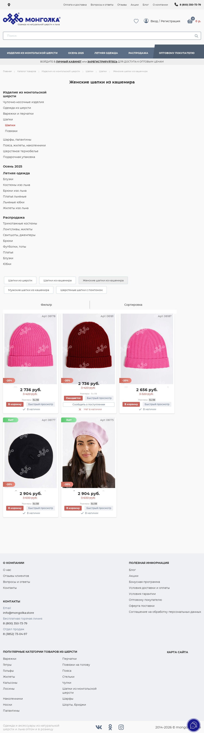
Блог (132, 570)
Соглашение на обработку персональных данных (165, 612)
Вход (154, 21)
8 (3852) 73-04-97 (15, 634)
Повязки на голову (76, 665)
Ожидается (73, 397)
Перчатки (69, 659)
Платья (8, 252)
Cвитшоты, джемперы (19, 235)
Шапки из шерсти (20, 280)
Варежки (9, 659)
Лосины (9, 688)
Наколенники (13, 698)
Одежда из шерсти (17, 108)
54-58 (36, 400)
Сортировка (133, 304)
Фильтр (46, 304)
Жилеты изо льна (15, 208)
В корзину (15, 404)
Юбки (7, 264)
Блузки (8, 179)
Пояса (66, 670)
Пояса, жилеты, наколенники (24, 145)
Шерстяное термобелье (20, 151)
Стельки (68, 676)
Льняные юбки (14, 202)
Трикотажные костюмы (20, 223)
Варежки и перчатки (18, 113)
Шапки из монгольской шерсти (79, 690)
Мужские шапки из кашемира (28, 290)
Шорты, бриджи (74, 704)
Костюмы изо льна (16, 185)
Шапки (8, 119)
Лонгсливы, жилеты (17, 229)
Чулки (66, 682)
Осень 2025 (76, 53)
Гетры (7, 665)
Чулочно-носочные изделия (23, 102)
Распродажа (138, 53)
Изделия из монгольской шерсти (32, 53)
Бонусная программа (144, 582)
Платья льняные (14, 196)
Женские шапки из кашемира (103, 280)
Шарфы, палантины (17, 139)
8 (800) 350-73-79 (190, 4)
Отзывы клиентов (16, 576)
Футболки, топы (14, 246)
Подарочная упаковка (19, 157)
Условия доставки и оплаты (149, 588)
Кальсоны (10, 682)
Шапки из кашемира (57, 280)
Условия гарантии (142, 594)
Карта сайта (177, 652)
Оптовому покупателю (176, 53)
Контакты (10, 588)
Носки (7, 704)
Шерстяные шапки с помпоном (81, 290)
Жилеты (9, 676)
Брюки (8, 241)
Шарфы (67, 698)
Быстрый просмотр (40, 404)
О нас (7, 570)
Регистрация (170, 21)
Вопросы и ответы (16, 582)
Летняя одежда (106, 53)
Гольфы (8, 670)
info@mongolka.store (18, 613)
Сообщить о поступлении (89, 404)
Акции (133, 576)
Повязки (11, 131)
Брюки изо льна (14, 190)
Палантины (11, 710)
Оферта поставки (142, 606)
